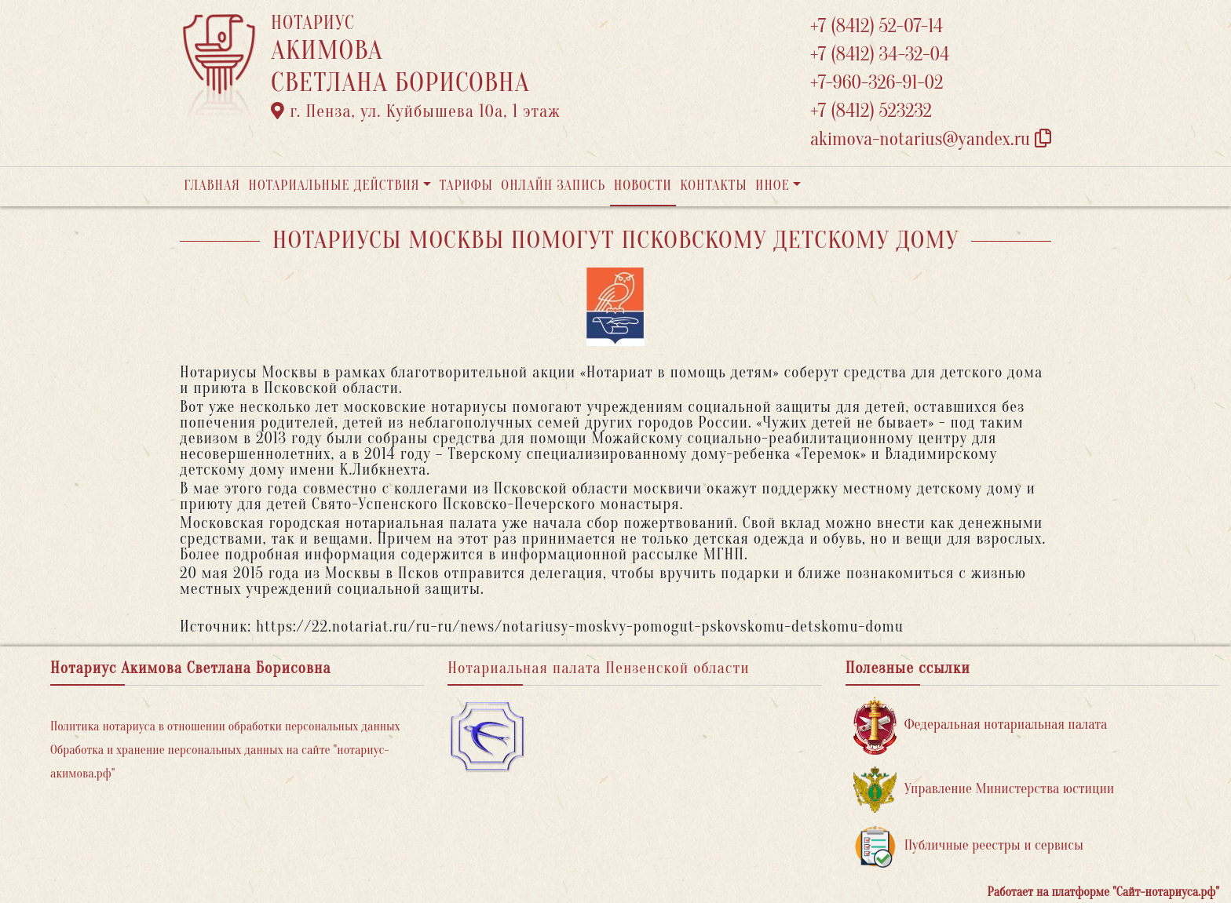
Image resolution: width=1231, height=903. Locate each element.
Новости (643, 185)
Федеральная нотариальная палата (980, 725)
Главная (212, 185)
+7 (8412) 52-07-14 (876, 26)
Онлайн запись (553, 185)
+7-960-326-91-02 (877, 82)
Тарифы (466, 185)
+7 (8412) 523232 (871, 111)
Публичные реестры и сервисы (968, 846)
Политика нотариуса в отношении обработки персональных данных (225, 726)
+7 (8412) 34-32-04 (880, 54)
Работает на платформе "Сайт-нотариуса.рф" (1103, 892)
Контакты (713, 185)
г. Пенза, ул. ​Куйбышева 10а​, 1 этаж (416, 111)
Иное (772, 185)
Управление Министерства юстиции (984, 789)
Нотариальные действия (333, 185)
